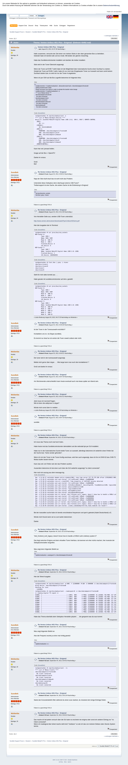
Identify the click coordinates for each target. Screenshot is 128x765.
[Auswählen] (41, 113)
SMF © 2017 (63, 759)
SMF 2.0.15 (56, 759)
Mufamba (15, 47)
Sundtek (14, 172)
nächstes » (115, 35)
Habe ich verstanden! (114, 12)
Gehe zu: (94, 746)
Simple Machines (72, 759)
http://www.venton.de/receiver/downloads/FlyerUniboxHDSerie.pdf (57, 221)
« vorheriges (108, 35)
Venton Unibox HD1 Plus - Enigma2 (51, 47)
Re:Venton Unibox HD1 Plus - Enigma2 (52, 172)
